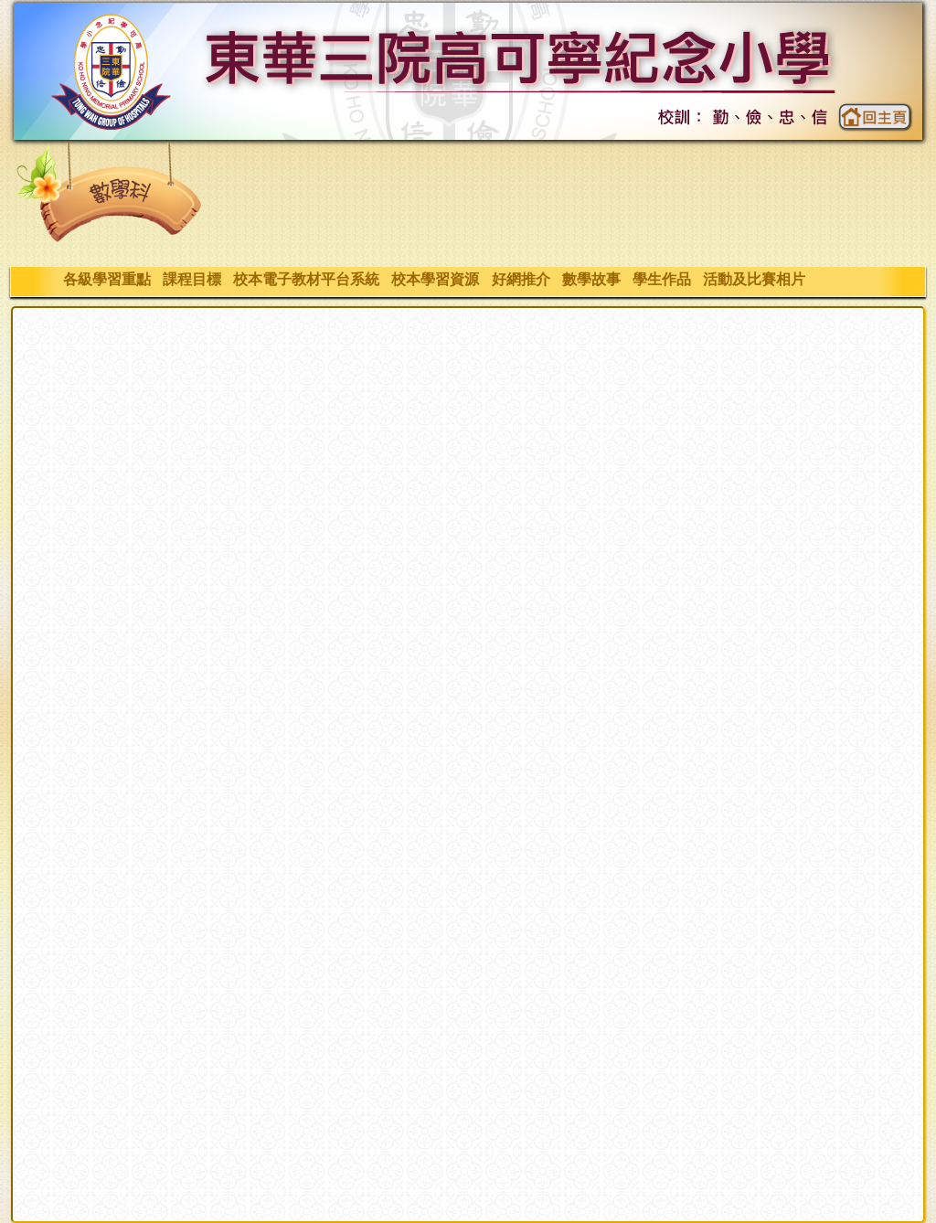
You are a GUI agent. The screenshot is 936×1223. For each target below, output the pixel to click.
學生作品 (661, 279)
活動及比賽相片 (754, 279)
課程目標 (191, 279)
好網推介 (520, 279)
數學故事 (590, 279)
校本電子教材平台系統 (305, 279)
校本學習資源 (435, 279)
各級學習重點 (106, 279)
